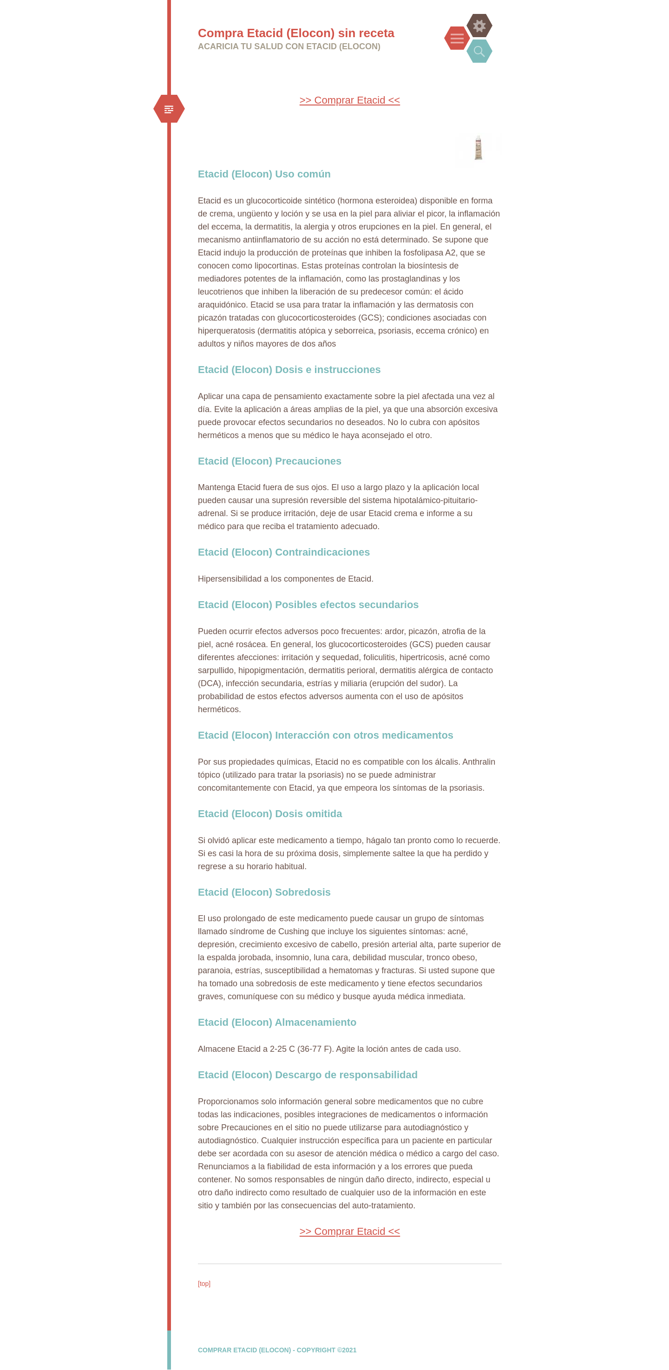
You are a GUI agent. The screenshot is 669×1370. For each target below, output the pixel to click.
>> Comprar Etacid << (350, 100)
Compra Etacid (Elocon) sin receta (296, 33)
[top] (204, 1283)
